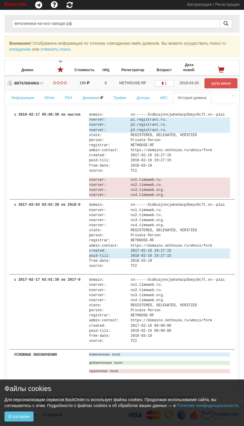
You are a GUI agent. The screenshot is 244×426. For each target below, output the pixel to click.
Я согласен (19, 416)
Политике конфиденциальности (207, 405)
